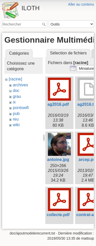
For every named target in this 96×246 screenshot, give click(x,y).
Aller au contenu (81, 4)
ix (14, 102)
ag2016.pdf (58, 104)
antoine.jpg (58, 159)
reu (16, 119)
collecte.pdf (58, 215)
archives (20, 85)
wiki (16, 125)
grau (17, 96)
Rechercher (44, 24)
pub (16, 113)
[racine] (15, 79)
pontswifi (21, 108)
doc (16, 90)
